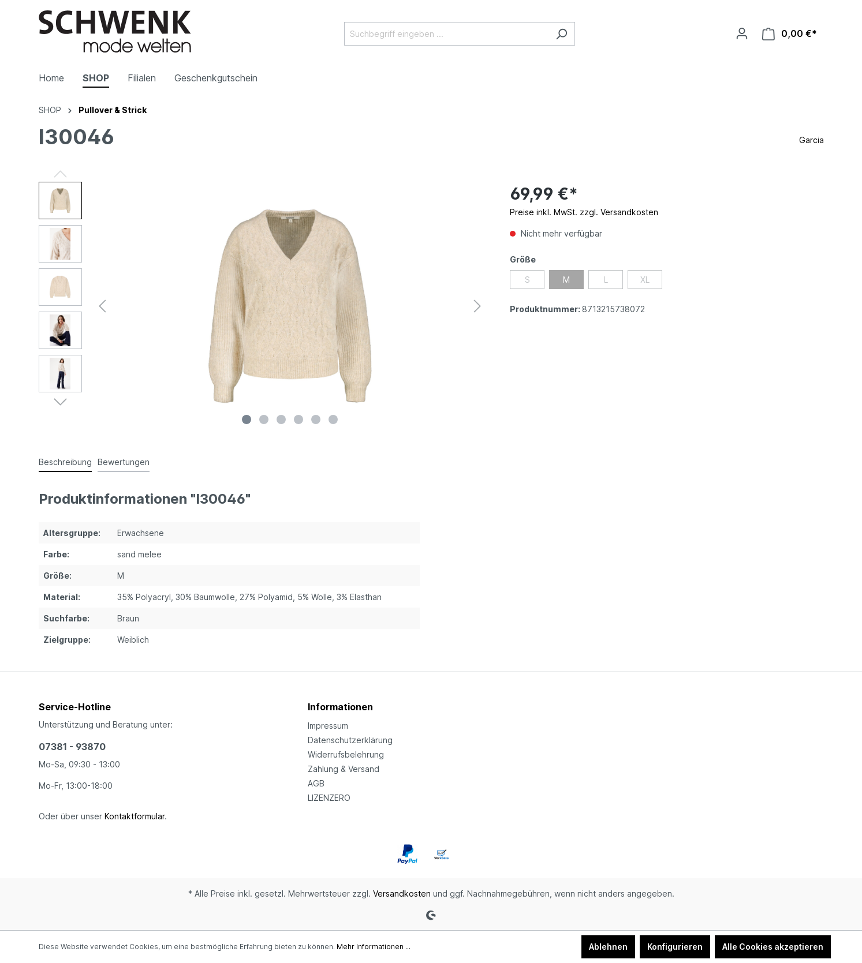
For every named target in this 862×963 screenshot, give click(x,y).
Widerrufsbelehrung (346, 754)
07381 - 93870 (72, 746)
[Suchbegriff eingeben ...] (446, 34)
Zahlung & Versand (343, 769)
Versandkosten (402, 893)
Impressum (328, 725)
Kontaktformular (135, 816)
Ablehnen (608, 946)
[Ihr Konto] (742, 33)
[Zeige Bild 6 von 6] (333, 419)
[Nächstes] (477, 306)
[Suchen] (561, 34)
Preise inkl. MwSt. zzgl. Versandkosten (584, 212)
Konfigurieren (675, 946)
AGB (316, 783)
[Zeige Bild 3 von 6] (281, 419)
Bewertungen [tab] (124, 462)
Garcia (811, 140)
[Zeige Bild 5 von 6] (315, 419)
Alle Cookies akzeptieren (772, 946)
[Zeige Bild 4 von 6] (298, 419)
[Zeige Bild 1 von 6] (246, 419)
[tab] (65, 462)
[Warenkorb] (789, 34)
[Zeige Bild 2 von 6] (263, 419)
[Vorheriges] (102, 306)
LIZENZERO (329, 798)
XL (645, 279)
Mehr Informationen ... (374, 946)
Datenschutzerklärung (350, 740)
